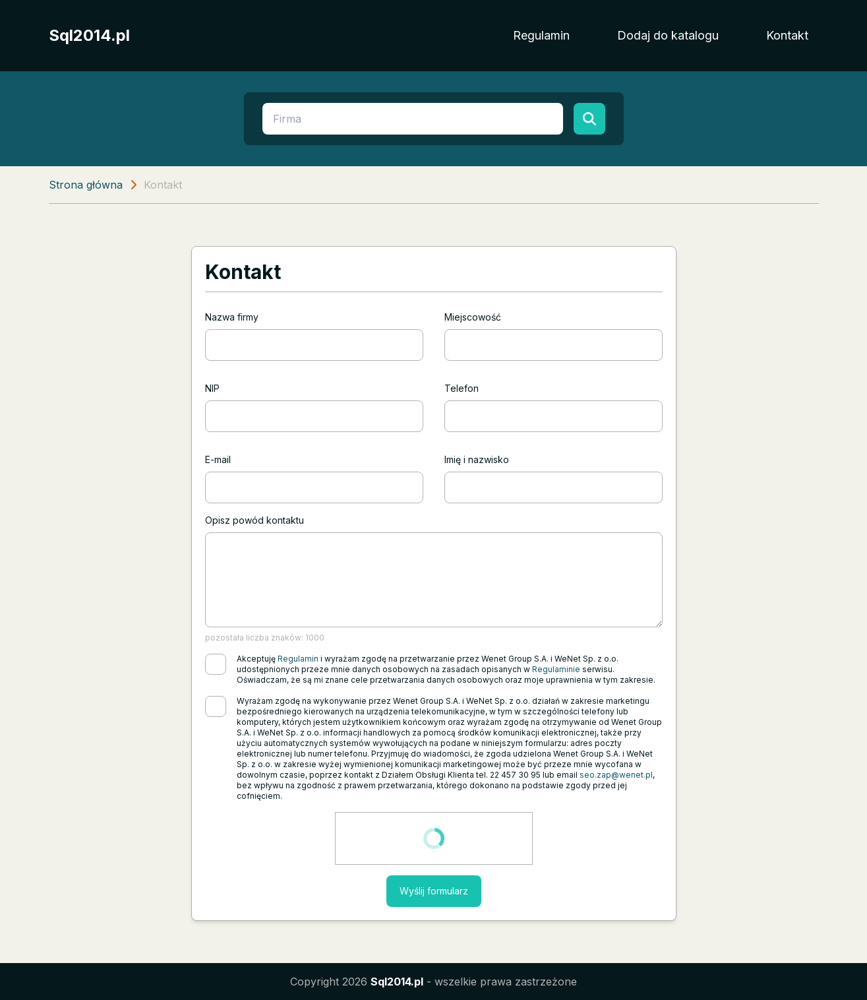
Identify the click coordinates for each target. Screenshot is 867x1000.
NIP (212, 388)
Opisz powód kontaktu (254, 520)
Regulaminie (556, 669)
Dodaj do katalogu (668, 35)
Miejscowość (472, 317)
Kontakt (787, 35)
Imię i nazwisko (476, 459)
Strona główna (86, 184)
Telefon (461, 388)
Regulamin (541, 35)
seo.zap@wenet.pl (616, 775)
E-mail (218, 459)
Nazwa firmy (231, 317)
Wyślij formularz (434, 890)
